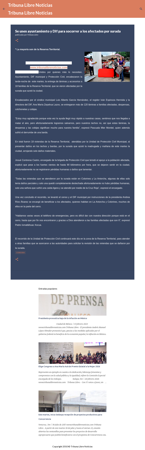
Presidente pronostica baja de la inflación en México (63, 318)
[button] (17, 41)
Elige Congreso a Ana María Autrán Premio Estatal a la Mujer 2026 (69, 366)
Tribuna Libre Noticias (30, 5)
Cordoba (20, 252)
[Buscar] (141, 9)
